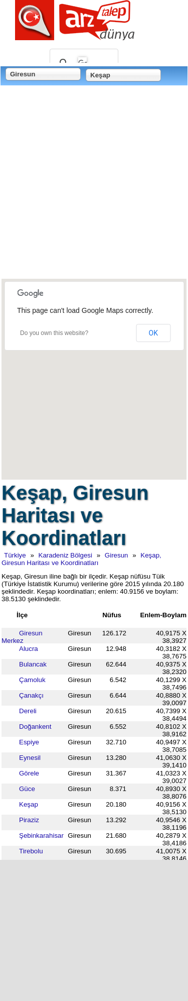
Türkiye (15, 555)
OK (153, 333)
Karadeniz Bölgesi (65, 555)
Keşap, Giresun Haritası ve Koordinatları (81, 559)
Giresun (116, 555)
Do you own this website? (54, 333)
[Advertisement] (94, 183)
